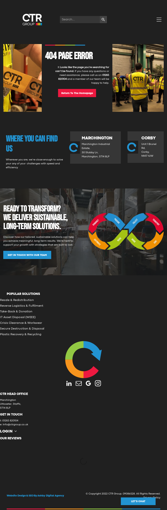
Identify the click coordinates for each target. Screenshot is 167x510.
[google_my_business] (88, 384)
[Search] (103, 19)
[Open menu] (159, 19)
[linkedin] (69, 384)
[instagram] (97, 384)
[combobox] (80, 19)
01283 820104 (10, 421)
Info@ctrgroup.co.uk (15, 425)
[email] (78, 384)
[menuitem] (9, 431)
